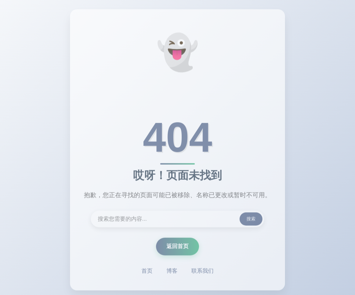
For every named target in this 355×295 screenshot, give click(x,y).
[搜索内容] (177, 219)
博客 (172, 272)
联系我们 (202, 272)
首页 (147, 272)
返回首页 (177, 247)
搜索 (251, 219)
